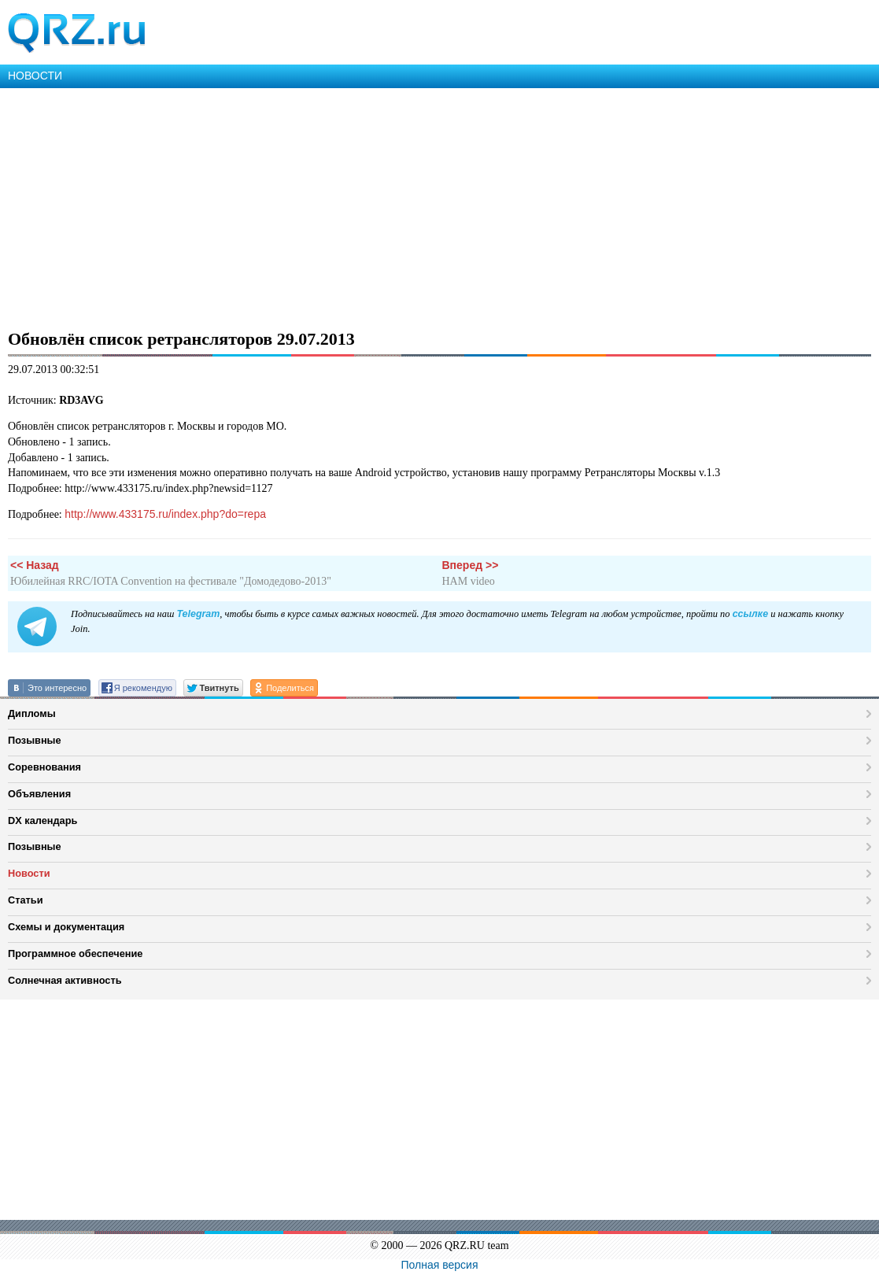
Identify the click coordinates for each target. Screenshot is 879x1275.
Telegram (198, 613)
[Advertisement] (439, 206)
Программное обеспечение (75, 953)
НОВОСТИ (35, 75)
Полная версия (439, 1264)
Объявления (39, 794)
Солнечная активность (65, 980)
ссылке (750, 613)
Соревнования (44, 767)
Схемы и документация (66, 927)
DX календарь (42, 820)
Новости (29, 873)
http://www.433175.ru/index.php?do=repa (165, 514)
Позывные (34, 740)
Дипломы (32, 713)
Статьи (25, 900)
